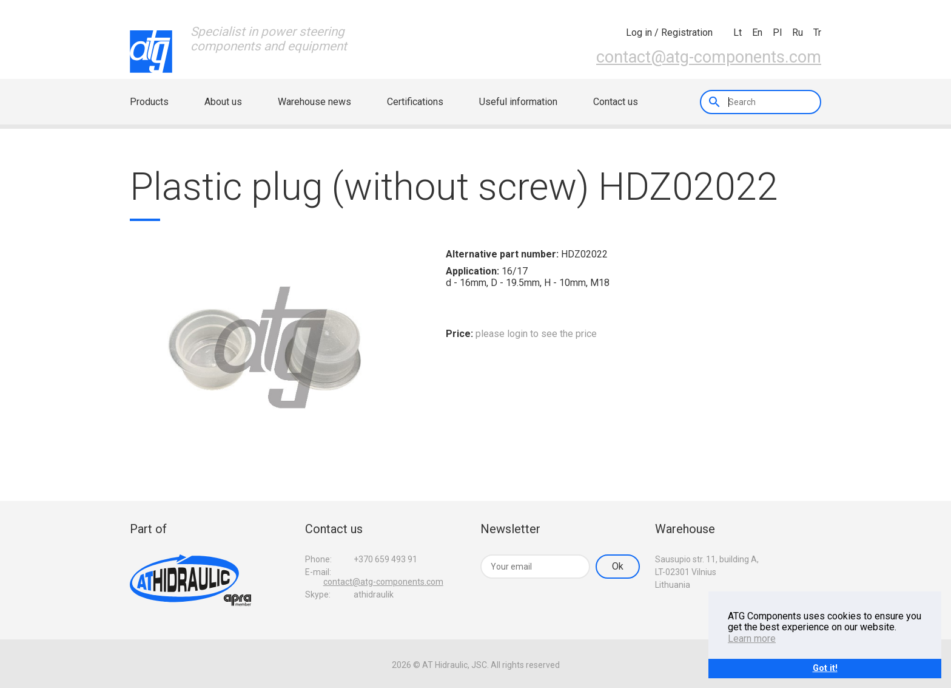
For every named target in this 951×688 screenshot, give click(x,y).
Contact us (615, 101)
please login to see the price (536, 333)
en (757, 32)
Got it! (825, 668)
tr (817, 32)
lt (737, 32)
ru (797, 32)
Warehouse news (314, 101)
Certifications (415, 101)
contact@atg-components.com (708, 57)
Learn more (752, 638)
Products (149, 101)
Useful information (518, 101)
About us (223, 101)
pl (777, 32)
